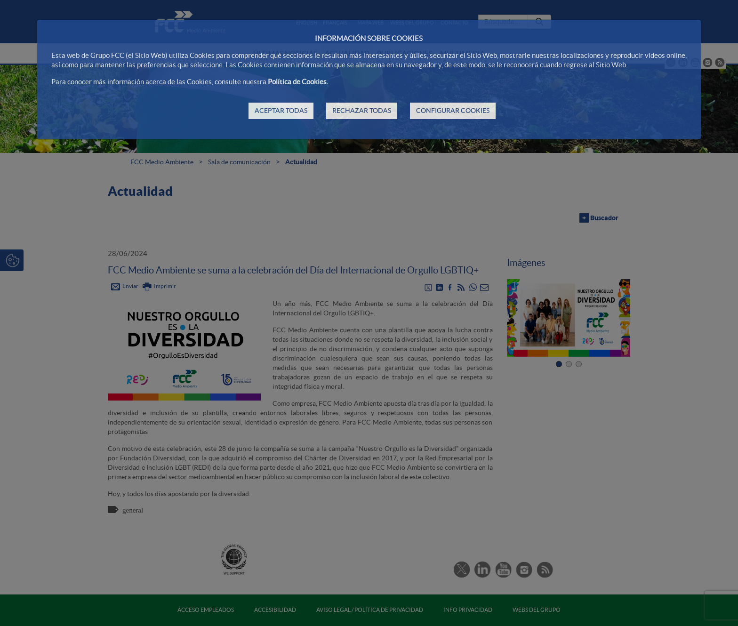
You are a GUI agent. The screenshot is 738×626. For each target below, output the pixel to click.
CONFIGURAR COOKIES (452, 110)
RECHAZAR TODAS (361, 110)
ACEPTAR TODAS (281, 110)
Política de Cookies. (298, 82)
